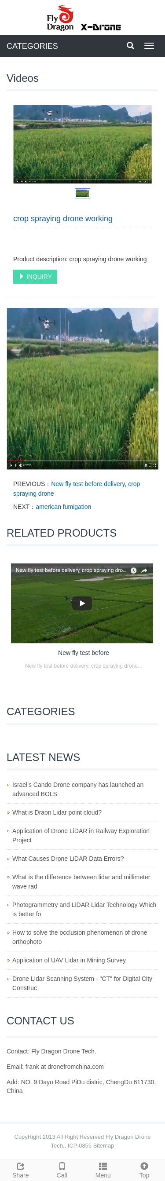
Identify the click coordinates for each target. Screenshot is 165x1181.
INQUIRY (35, 276)
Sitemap (103, 1145)
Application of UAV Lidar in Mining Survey (69, 960)
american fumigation (63, 506)
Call (62, 1169)
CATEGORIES (32, 46)
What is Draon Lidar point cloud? (57, 812)
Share (20, 1169)
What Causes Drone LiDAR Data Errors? (68, 858)
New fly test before (83, 652)
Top (144, 1169)
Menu (103, 1169)
